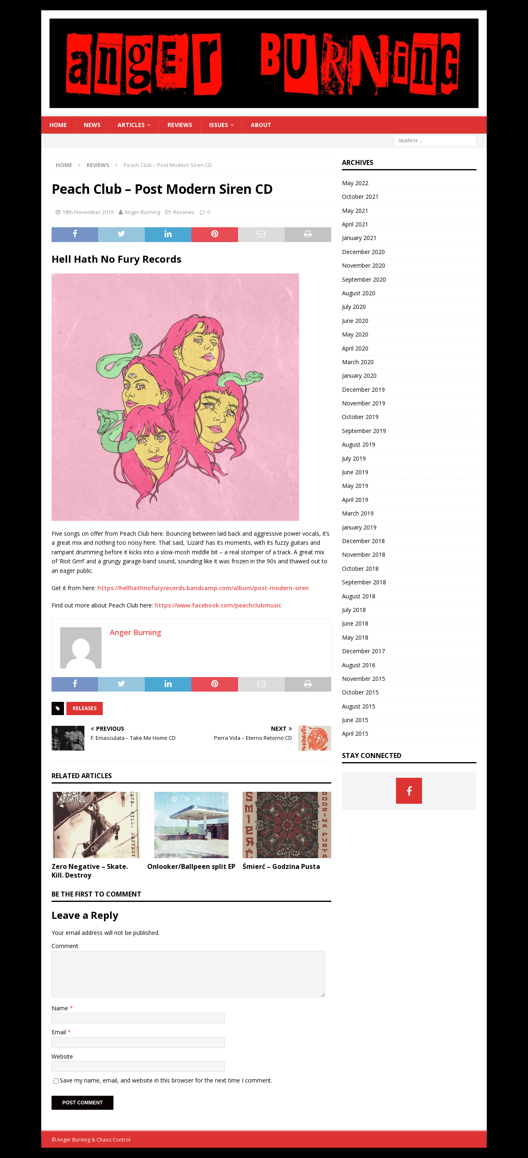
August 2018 (358, 596)
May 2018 (355, 637)
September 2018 (364, 582)
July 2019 (354, 458)
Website (62, 1056)
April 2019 (355, 500)
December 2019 (363, 389)
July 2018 (354, 610)
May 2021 (355, 210)
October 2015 (360, 692)
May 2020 (355, 334)
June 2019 (355, 472)
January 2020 (359, 375)
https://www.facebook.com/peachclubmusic (218, 605)
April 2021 (355, 224)
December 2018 (363, 541)
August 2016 (358, 665)
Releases (85, 708)
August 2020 (358, 293)
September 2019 (364, 431)
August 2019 (358, 444)
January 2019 (359, 527)
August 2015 (358, 706)
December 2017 (363, 651)
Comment (65, 946)
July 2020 (354, 307)
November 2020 (363, 265)
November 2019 (363, 403)
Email (60, 1032)
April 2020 (355, 348)
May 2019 (355, 486)
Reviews (179, 125)
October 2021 (360, 196)
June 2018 (355, 623)
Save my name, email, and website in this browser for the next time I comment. (166, 1080)
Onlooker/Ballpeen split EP (191, 866)
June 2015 (355, 720)
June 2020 (355, 321)
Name (61, 1008)
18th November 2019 (87, 212)
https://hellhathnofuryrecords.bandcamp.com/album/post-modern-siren (203, 588)
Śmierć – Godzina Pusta (281, 866)
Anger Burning (142, 212)
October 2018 (360, 568)
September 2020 (364, 279)
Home (58, 125)
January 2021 (359, 238)
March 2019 (358, 513)
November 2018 (363, 554)
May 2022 (355, 183)
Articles (131, 125)
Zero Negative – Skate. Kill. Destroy (90, 871)
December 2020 (363, 252)
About (261, 125)
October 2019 (360, 417)
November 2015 (363, 679)
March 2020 (358, 362)
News (92, 125)
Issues (218, 125)
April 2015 (355, 733)
